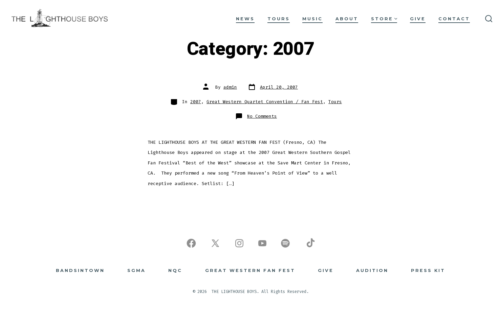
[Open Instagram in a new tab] (239, 243)
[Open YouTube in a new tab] (262, 243)
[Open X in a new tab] (215, 243)
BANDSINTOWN (80, 270)
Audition (372, 270)
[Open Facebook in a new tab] (191, 243)
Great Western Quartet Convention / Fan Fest (264, 102)
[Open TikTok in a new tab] (310, 243)
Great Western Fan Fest (250, 270)
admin (230, 87)
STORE (384, 18)
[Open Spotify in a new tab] (285, 243)
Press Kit (428, 270)
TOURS (278, 18)
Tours (335, 102)
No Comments (262, 116)
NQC (175, 270)
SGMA (136, 270)
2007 (195, 102)
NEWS (245, 18)
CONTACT (454, 18)
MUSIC (312, 18)
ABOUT (346, 18)
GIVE (418, 18)
